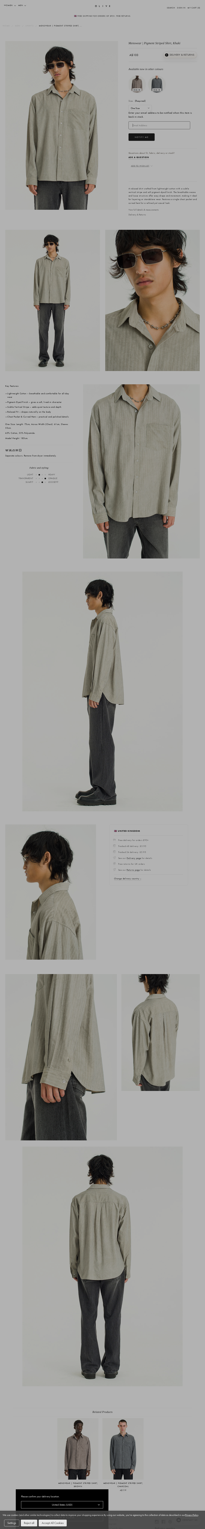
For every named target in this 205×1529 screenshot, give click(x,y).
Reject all (32, 1523)
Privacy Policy (29, 1514)
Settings (12, 1523)
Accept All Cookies (58, 1523)
